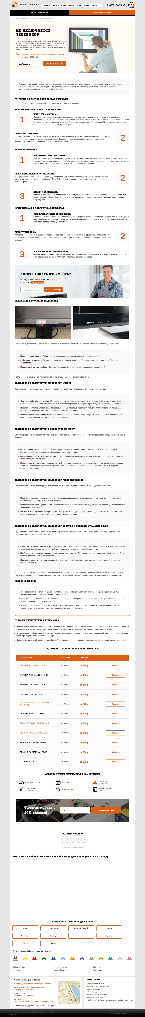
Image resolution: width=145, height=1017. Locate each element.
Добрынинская (18, 967)
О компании (46, 5)
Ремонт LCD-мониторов (102, 12)
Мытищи (81, 936)
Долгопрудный (53, 928)
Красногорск (25, 936)
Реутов (25, 944)
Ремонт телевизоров (39, 12)
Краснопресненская (61, 967)
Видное (25, 928)
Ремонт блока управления (34, 723)
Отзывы (94, 5)
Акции (55, 5)
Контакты (86, 5)
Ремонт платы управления (34, 733)
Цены (79, 5)
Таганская (97, 970)
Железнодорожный (81, 928)
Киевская (16, 970)
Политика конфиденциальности (119, 1013)
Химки (53, 944)
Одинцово (109, 936)
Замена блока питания (32, 665)
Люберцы (53, 936)
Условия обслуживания (67, 5)
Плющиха (97, 967)
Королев (109, 928)
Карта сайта (13, 1014)
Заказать (116, 665)
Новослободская (60, 970)
